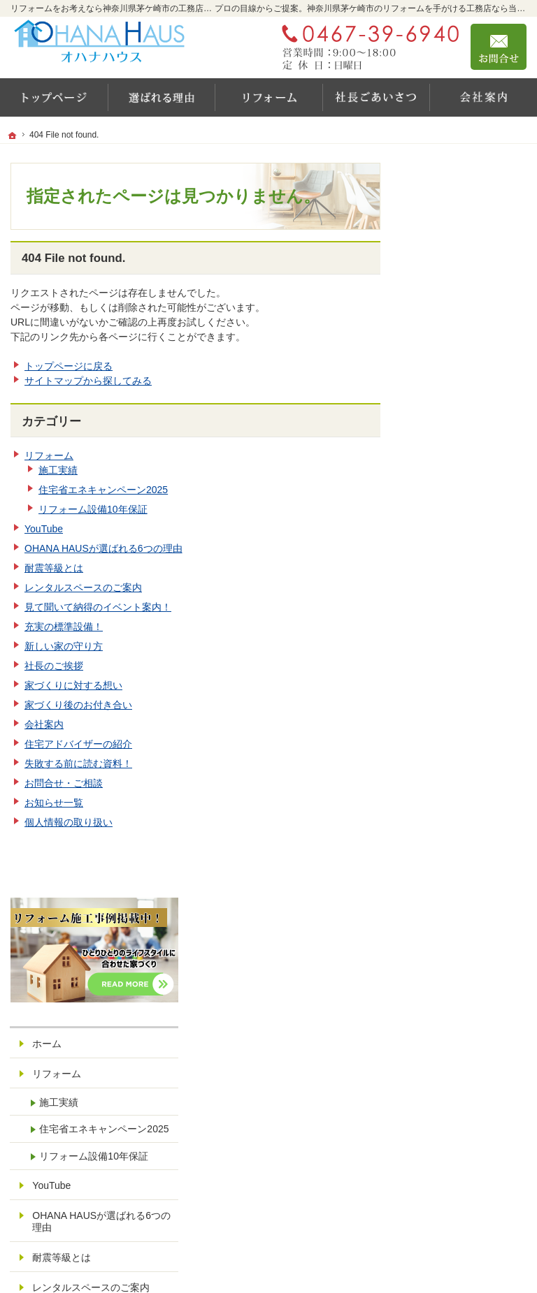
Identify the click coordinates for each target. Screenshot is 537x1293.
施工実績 (58, 470)
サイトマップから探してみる (88, 380)
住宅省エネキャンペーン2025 (103, 489)
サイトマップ (453, 972)
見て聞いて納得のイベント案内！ (97, 607)
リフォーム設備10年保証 (93, 509)
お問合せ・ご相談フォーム (443, 1170)
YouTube (43, 528)
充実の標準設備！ (63, 626)
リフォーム (48, 455)
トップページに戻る (68, 366)
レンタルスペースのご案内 (83, 587)
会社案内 (44, 724)
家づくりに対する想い (73, 685)
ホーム (438, 282)
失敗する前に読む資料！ (78, 763)
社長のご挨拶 (53, 665)
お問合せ (499, 47)
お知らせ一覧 (53, 802)
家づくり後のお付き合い (78, 704)
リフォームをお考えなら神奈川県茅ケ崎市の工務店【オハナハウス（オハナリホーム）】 (301, 1255)
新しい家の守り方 (63, 646)
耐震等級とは (53, 568)
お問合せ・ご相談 (63, 783)
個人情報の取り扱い (68, 822)
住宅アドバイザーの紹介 (78, 744)
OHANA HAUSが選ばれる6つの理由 (103, 548)
